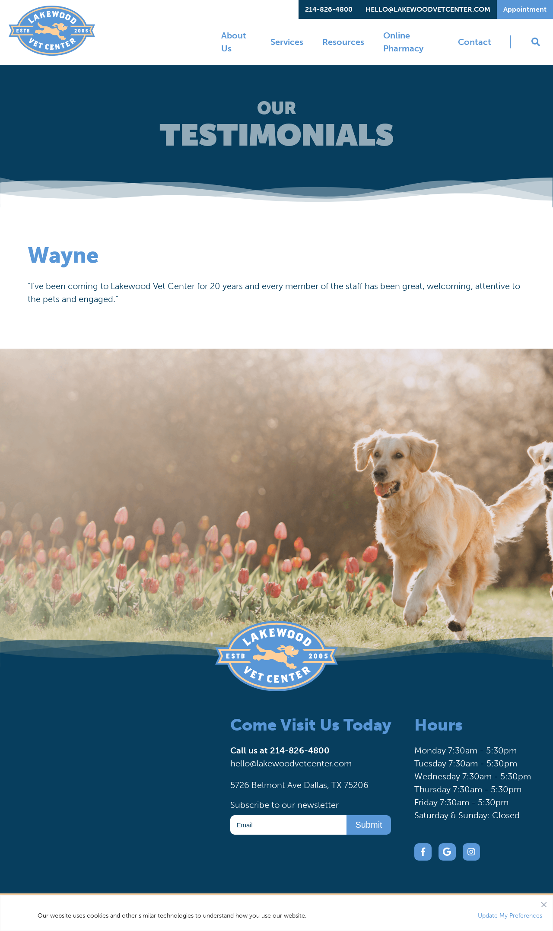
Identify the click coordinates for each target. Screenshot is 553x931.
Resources (343, 42)
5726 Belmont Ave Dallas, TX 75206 (299, 785)
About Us (233, 42)
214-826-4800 (329, 9)
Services (286, 42)
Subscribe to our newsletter (284, 805)
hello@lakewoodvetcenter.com (427, 9)
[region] (276, 913)
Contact (474, 42)
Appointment (525, 9)
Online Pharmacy (403, 42)
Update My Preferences (510, 915)
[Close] (544, 902)
